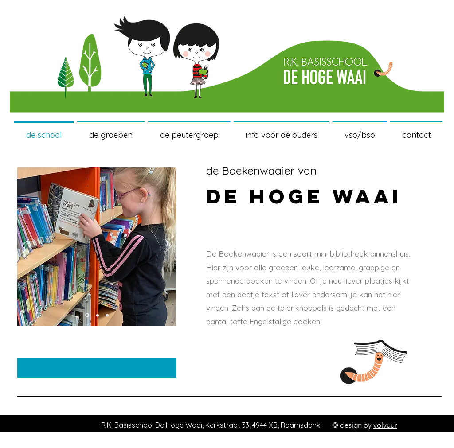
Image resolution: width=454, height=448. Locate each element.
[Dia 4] (87, 315)
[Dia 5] (97, 315)
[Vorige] (25, 246)
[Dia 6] (107, 315)
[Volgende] (168, 246)
